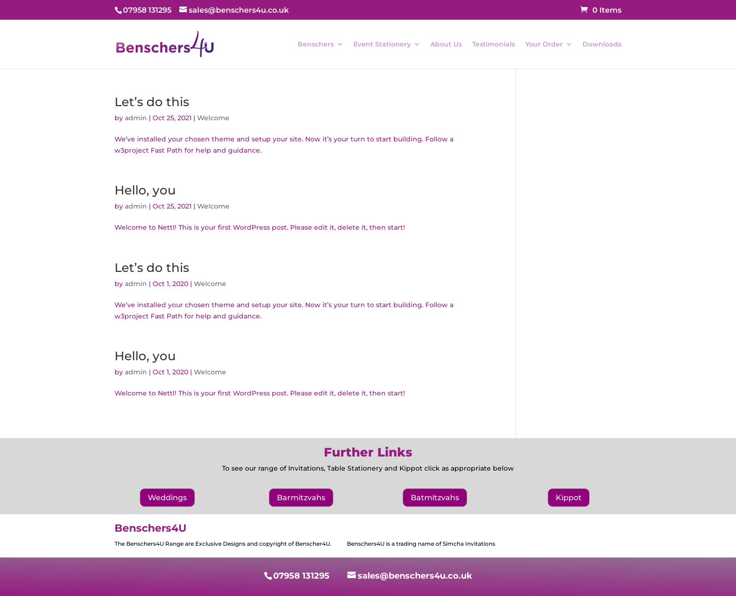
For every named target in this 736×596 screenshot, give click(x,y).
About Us (446, 44)
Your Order (544, 44)
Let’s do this (152, 101)
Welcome (213, 118)
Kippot (569, 497)
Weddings (167, 497)
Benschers (316, 44)
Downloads (602, 44)
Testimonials (493, 44)
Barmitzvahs (301, 497)
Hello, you (145, 190)
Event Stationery (382, 44)
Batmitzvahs (435, 497)
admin (136, 118)
